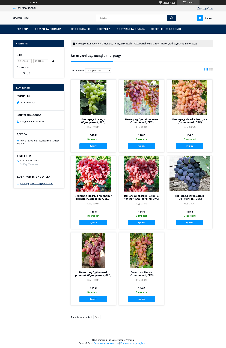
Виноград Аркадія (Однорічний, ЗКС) (93, 121)
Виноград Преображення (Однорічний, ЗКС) (141, 121)
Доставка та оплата (131, 29)
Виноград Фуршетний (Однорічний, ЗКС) (189, 197)
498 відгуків (169, 2)
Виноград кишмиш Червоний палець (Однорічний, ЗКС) (93, 197)
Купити (93, 146)
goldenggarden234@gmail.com (36, 183)
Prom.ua (130, 340)
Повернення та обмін (166, 29)
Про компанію (81, 29)
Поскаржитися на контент (106, 343)
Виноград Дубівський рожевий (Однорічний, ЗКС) (93, 274)
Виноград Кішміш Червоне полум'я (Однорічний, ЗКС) (141, 197)
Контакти (103, 29)
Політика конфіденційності (133, 343)
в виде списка (211, 70)
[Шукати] (171, 18)
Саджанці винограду (146, 43)
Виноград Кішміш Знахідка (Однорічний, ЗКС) (189, 121)
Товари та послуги (48, 29)
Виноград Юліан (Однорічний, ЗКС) (141, 274)
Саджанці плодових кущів (117, 43)
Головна (22, 29)
